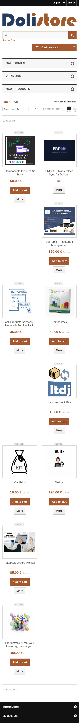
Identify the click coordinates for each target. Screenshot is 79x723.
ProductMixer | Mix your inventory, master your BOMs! (19, 644)
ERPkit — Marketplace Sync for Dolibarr (59, 173)
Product (49, 47)
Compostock (59, 322)
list (75, 109)
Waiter (59, 482)
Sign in (71, 2)
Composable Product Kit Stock (20, 173)
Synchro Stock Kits (59, 402)
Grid (69, 109)
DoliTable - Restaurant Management (59, 243)
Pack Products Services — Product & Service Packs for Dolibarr (19, 323)
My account (10, 715)
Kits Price (20, 482)
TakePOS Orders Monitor (19, 562)
